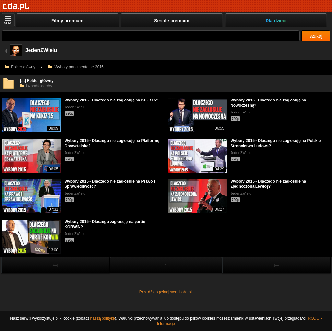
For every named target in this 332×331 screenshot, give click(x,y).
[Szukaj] (151, 35)
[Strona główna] (16, 6)
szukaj (315, 36)
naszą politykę (102, 318)
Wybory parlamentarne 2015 (76, 67)
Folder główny (20, 67)
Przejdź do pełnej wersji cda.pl (166, 292)
